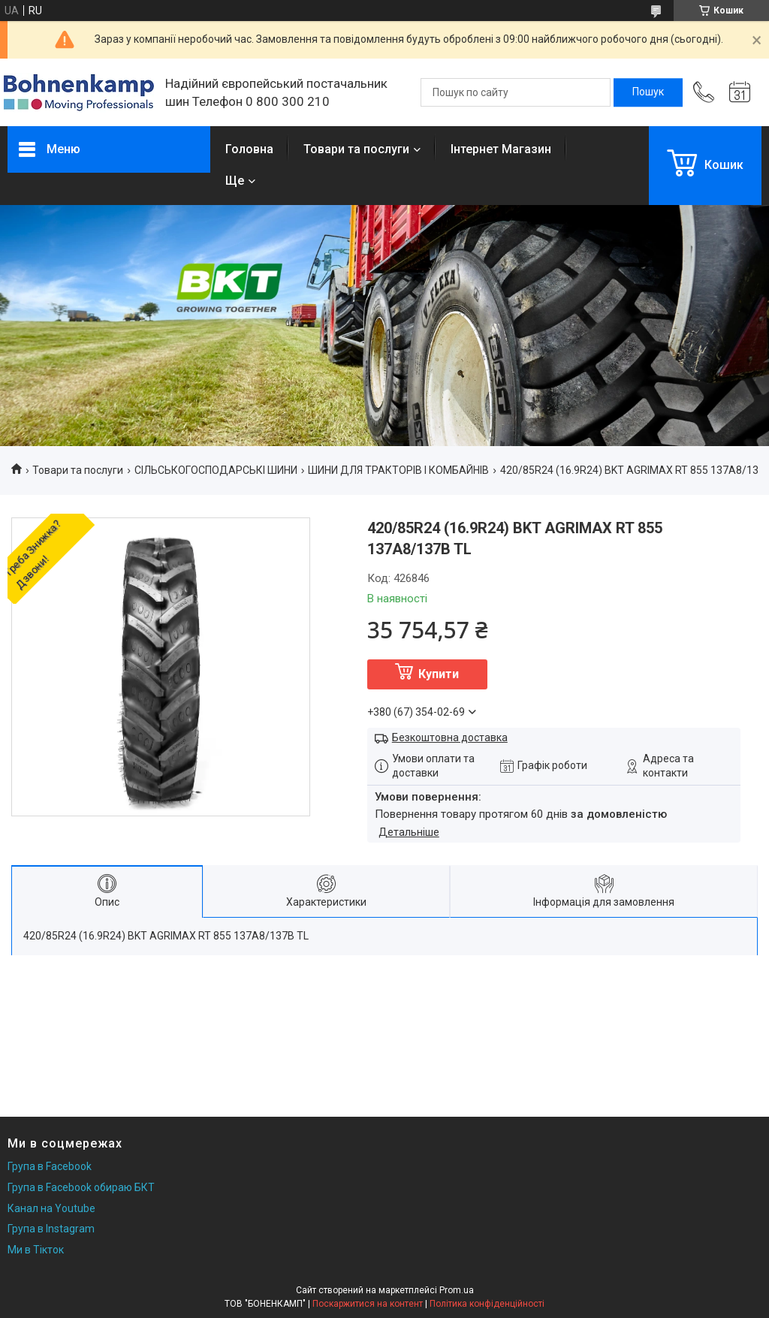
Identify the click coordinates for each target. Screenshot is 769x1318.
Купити (438, 674)
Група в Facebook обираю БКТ (81, 1187)
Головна (249, 149)
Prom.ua (456, 1290)
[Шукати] (648, 92)
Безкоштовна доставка (450, 737)
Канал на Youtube (51, 1208)
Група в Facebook (50, 1166)
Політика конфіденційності (487, 1303)
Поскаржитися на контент (367, 1303)
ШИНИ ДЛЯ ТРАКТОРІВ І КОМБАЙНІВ (398, 470)
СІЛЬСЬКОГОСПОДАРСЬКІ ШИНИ (215, 470)
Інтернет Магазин (501, 149)
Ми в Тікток (36, 1250)
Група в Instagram (51, 1229)
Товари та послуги (356, 149)
